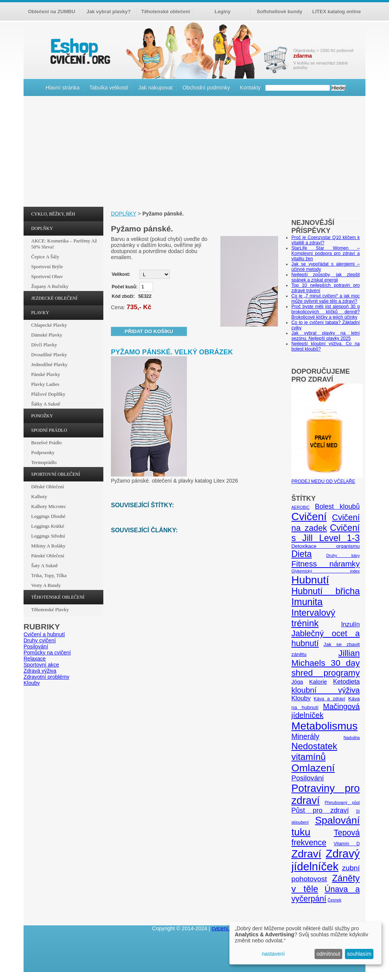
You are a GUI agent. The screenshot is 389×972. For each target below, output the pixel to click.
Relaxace (35, 659)
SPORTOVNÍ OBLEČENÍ (55, 474)
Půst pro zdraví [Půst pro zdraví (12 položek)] (320, 810)
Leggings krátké (47, 526)
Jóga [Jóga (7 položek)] (297, 682)
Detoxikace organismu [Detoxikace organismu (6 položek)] (325, 546)
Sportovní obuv (47, 276)
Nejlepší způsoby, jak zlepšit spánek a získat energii (325, 277)
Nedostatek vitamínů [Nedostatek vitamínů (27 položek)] (314, 751)
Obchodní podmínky (206, 88)
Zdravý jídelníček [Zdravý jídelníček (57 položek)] (325, 860)
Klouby (32, 683)
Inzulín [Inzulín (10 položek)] (350, 624)
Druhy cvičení (40, 640)
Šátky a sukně (45, 404)
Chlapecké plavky (49, 325)
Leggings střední (48, 536)
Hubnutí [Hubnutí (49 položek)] (310, 580)
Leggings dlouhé (48, 516)
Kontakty (250, 88)
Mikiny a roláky (48, 546)
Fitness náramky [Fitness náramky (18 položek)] (325, 563)
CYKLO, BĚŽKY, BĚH (53, 214)
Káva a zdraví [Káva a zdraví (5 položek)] (329, 698)
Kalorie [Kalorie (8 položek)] (318, 681)
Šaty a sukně (44, 565)
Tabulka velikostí (108, 88)
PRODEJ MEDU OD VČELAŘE (327, 478)
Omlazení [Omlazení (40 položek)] (313, 768)
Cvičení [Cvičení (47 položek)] (309, 516)
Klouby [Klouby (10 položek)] (301, 698)
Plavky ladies (45, 384)
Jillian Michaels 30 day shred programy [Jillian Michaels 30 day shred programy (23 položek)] (325, 663)
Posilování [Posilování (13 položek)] (307, 778)
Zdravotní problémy (47, 677)
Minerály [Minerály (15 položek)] (305, 736)
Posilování (36, 646)
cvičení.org (79, 51)
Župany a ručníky (49, 286)
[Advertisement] (194, 153)
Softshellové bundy (279, 11)
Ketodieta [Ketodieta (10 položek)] (346, 681)
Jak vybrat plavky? (109, 11)
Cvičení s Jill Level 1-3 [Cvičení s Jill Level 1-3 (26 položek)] (325, 533)
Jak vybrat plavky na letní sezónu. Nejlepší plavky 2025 (325, 335)
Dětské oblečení (47, 486)
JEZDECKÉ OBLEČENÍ (54, 298)
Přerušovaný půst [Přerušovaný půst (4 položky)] (342, 802)
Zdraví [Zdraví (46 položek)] (306, 854)
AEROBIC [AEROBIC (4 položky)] (300, 507)
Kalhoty (39, 496)
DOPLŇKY (42, 228)
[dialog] (305, 943)
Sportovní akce (41, 665)
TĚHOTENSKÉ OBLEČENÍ (57, 597)
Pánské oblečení (47, 555)
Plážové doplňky (48, 394)
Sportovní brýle (47, 266)
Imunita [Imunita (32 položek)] (307, 601)
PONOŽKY (42, 415)
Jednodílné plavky (49, 364)
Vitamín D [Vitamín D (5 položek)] (347, 843)
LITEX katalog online (336, 11)
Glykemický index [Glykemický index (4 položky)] (325, 571)
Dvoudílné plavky (49, 354)
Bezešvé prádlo (46, 442)
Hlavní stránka (62, 88)
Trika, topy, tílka (48, 575)
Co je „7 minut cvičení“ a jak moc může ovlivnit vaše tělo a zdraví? (325, 298)
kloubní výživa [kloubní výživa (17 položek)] (325, 690)
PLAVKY (40, 312)
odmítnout (328, 954)
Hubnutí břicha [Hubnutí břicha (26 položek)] (325, 591)
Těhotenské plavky (50, 609)
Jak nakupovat (155, 88)
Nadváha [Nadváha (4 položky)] (351, 737)
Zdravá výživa (40, 671)
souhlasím (359, 954)
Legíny (223, 11)
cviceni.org (224, 928)
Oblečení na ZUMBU (51, 11)
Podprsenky (42, 452)
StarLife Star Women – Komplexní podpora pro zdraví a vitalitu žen (325, 253)
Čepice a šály (45, 257)
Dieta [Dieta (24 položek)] (301, 554)
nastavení (273, 954)
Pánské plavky (45, 374)
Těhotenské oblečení (165, 11)
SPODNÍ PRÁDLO (49, 430)
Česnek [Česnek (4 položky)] (334, 900)
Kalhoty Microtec (48, 506)
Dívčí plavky (44, 345)
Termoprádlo (44, 462)
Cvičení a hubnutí (44, 634)
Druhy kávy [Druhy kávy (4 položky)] (343, 555)
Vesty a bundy (46, 585)
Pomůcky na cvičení (47, 653)
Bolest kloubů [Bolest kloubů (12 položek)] (337, 506)
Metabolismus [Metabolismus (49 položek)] (324, 726)
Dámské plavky (46, 335)
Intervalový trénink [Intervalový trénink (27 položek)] (313, 617)
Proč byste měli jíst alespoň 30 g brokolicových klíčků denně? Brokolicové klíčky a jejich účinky (325, 312)
